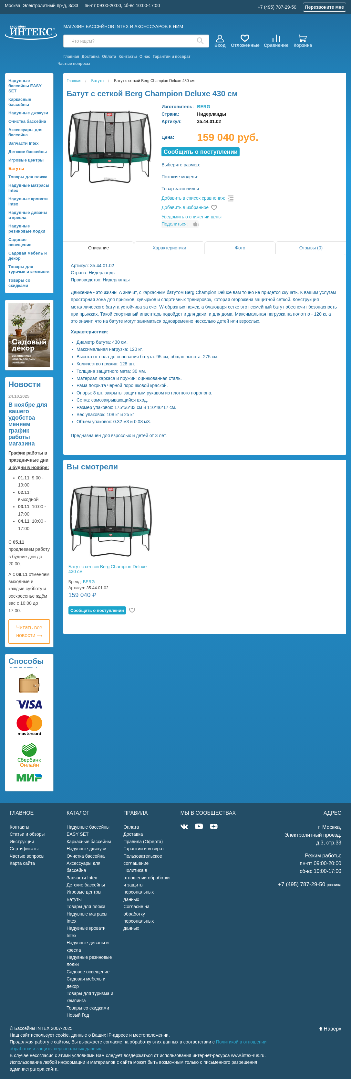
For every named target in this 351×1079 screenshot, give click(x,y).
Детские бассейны (27, 151)
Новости (24, 384)
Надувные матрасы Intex (28, 188)
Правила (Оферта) (143, 841)
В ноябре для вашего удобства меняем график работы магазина (27, 424)
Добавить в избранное (185, 207)
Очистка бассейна (27, 121)
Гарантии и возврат (172, 56)
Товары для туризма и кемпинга (28, 269)
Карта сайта (22, 863)
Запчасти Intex (23, 143)
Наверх (330, 1029)
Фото (240, 247)
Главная (71, 56)
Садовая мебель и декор (27, 256)
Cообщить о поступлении (201, 152)
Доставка (90, 56)
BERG (203, 106)
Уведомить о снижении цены (191, 216)
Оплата (109, 56)
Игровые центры (26, 160)
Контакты (128, 56)
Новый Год (78, 1015)
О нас (144, 56)
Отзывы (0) (311, 247)
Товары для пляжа (27, 176)
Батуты (16, 168)
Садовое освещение (19, 242)
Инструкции (22, 841)
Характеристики (169, 247)
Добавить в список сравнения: (193, 198)
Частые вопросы (73, 63)
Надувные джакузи (28, 112)
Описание (98, 247)
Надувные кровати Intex (28, 201)
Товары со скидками (19, 283)
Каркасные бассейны (19, 102)
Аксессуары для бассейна (25, 132)
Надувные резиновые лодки (26, 229)
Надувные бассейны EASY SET (25, 85)
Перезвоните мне (324, 7)
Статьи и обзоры (27, 834)
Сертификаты (24, 848)
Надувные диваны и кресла (27, 215)
